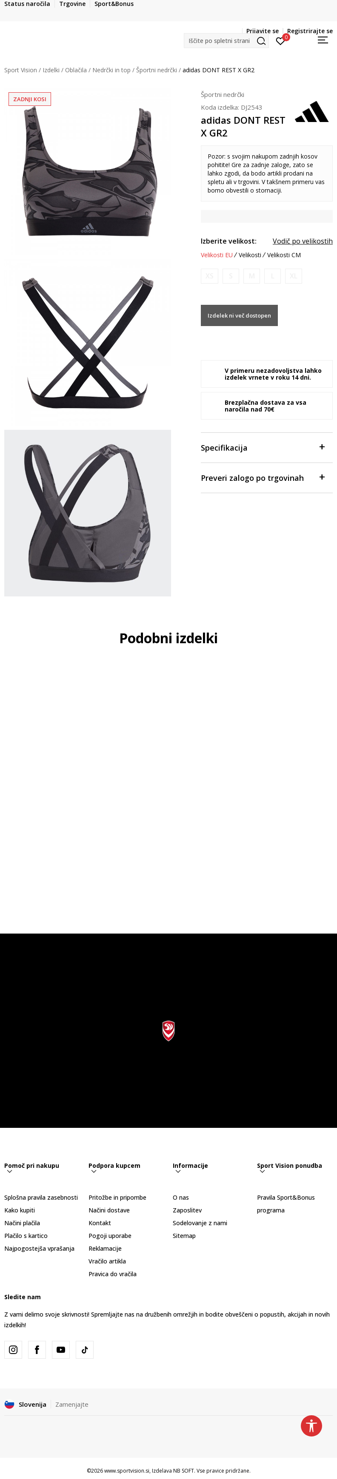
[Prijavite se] (280, 40)
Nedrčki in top (111, 70)
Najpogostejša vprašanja (39, 1248)
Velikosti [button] (250, 255)
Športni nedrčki (156, 70)
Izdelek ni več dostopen (239, 315)
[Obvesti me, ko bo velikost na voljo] (209, 276)
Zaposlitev (187, 1210)
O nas (181, 1197)
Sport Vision (20, 70)
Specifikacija (262, 447)
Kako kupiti (19, 1210)
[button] (226, 40)
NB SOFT (183, 1470)
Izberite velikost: (229, 241)
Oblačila (76, 70)
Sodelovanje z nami (200, 1223)
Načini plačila (22, 1223)
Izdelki (51, 70)
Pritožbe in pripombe (117, 1197)
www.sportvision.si (126, 1470)
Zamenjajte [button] (72, 1404)
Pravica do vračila (113, 1274)
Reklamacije (105, 1248)
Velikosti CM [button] (284, 255)
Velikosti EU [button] (217, 255)
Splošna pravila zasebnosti (41, 1197)
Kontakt (100, 1223)
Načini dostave (109, 1210)
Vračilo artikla (107, 1261)
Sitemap (184, 1236)
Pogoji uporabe (110, 1236)
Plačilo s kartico (26, 1236)
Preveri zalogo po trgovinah (262, 477)
